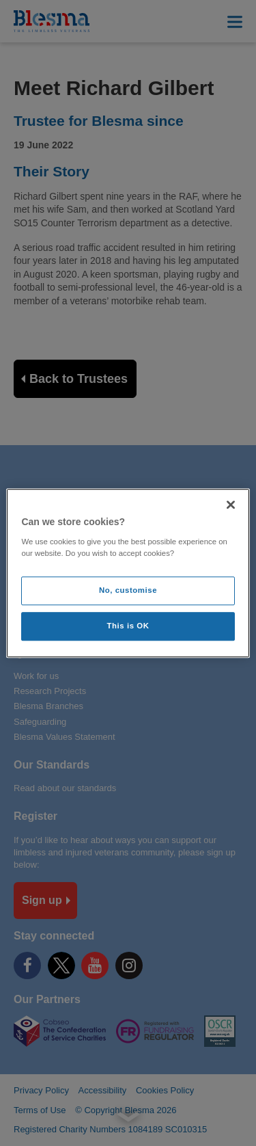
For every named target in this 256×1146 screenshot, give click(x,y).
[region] (127, 573)
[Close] (231, 505)
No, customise (128, 590)
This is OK (128, 626)
